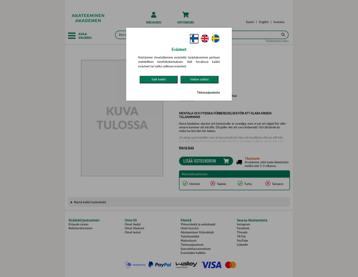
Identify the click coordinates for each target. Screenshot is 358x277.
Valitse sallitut (199, 79)
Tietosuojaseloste (208, 92)
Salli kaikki (158, 79)
